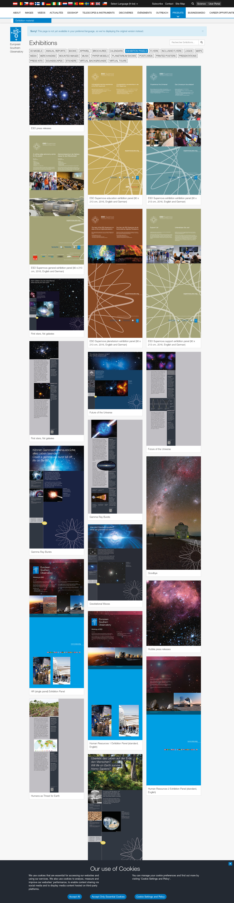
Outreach (162, 12)
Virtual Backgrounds (93, 60)
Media (33, 56)
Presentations (188, 56)
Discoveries (126, 12)
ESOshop (72, 12)
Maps (199, 51)
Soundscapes (54, 60)
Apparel (84, 51)
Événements (144, 12)
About (17, 12)
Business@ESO (196, 12)
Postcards (146, 56)
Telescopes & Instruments (98, 12)
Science (201, 3)
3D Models (36, 51)
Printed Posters (166, 56)
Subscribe (157, 3)
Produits (178, 14)
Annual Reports (55, 51)
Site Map (180, 3)
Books (72, 51)
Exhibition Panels (136, 51)
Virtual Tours (118, 60)
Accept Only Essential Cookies (108, 896)
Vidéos (41, 12)
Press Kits (36, 60)
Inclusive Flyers (172, 51)
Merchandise (48, 56)
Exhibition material (22, 20)
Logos (189, 51)
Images (29, 12)
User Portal (214, 3)
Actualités (56, 12)
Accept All (74, 896)
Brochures (99, 51)
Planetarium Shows (124, 56)
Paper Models (100, 56)
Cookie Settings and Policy (150, 896)
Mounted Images (69, 56)
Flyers (154, 51)
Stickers (71, 60)
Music (85, 56)
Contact (169, 3)
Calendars (116, 51)
